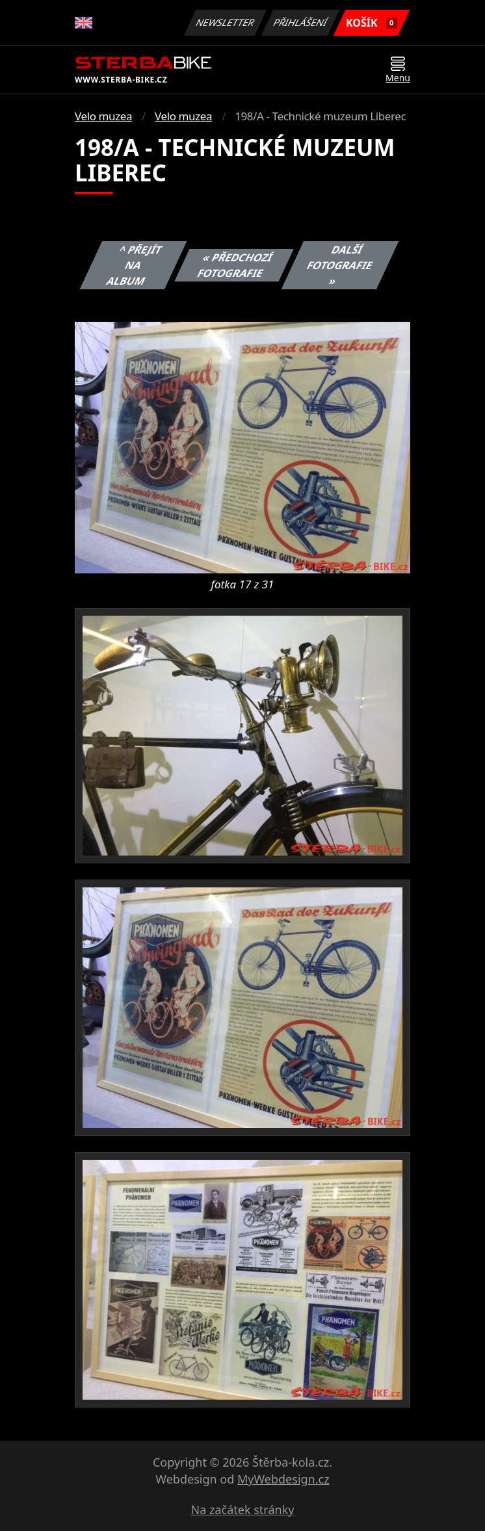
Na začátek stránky (243, 1509)
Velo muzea (103, 116)
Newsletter (225, 22)
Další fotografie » (340, 265)
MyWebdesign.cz (283, 1479)
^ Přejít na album (134, 265)
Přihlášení (300, 22)
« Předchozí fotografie (235, 265)
